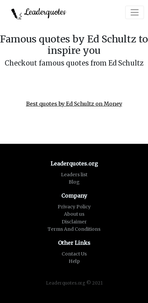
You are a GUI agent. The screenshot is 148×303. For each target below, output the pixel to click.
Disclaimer (74, 222)
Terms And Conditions (74, 229)
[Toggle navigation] (134, 12)
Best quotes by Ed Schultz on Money (74, 103)
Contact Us (74, 254)
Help (74, 261)
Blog (74, 182)
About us (74, 214)
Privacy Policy (74, 207)
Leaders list (74, 175)
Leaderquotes (38, 12)
